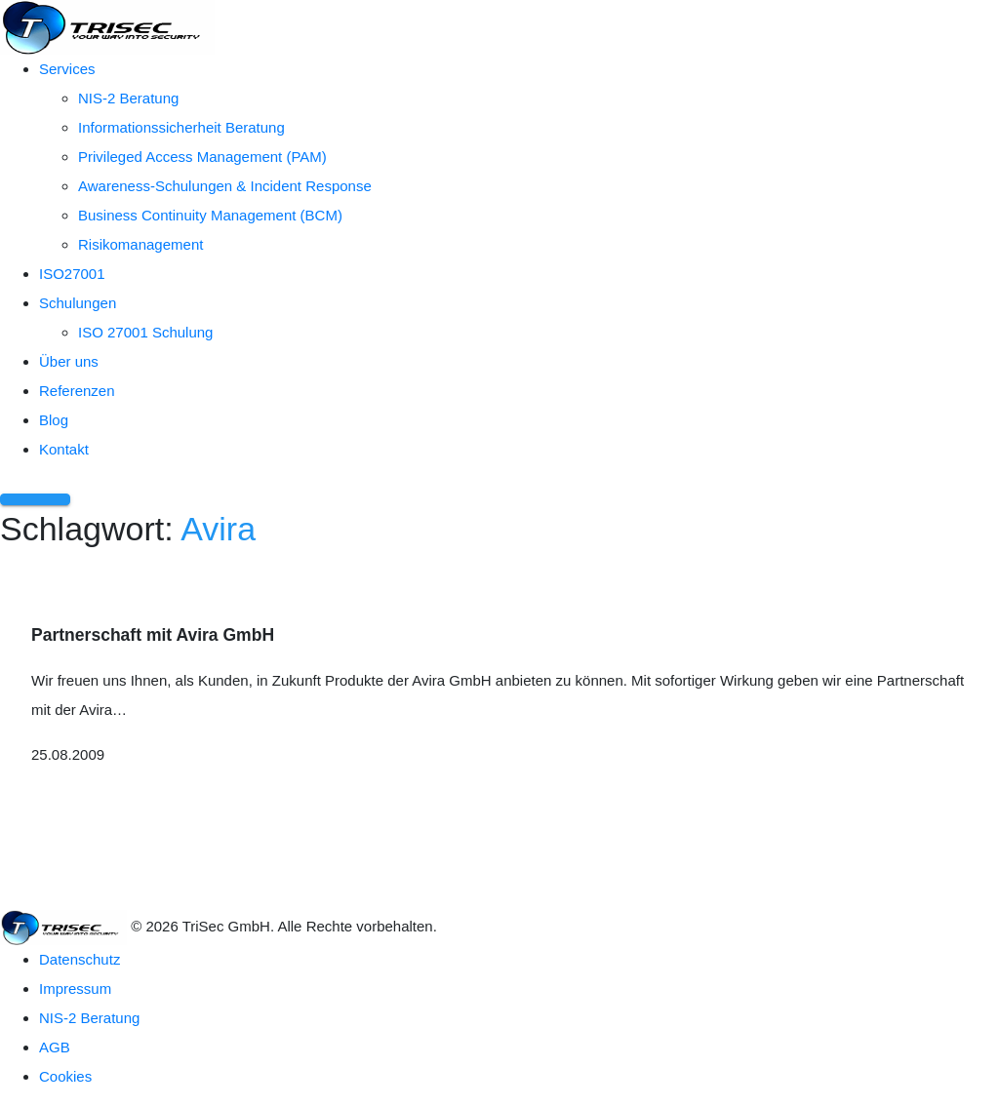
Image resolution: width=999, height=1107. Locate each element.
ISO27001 (72, 273)
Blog (53, 420)
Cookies (65, 1076)
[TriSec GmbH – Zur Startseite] (107, 26)
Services (67, 68)
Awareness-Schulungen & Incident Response (225, 186)
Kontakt (64, 449)
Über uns (69, 361)
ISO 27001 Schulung (145, 332)
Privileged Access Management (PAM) (202, 156)
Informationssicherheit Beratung (181, 127)
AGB (54, 1047)
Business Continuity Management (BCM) (210, 215)
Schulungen (77, 303)
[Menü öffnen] (35, 499)
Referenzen (77, 390)
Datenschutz (79, 959)
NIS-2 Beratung (128, 98)
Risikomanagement (140, 244)
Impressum (75, 988)
